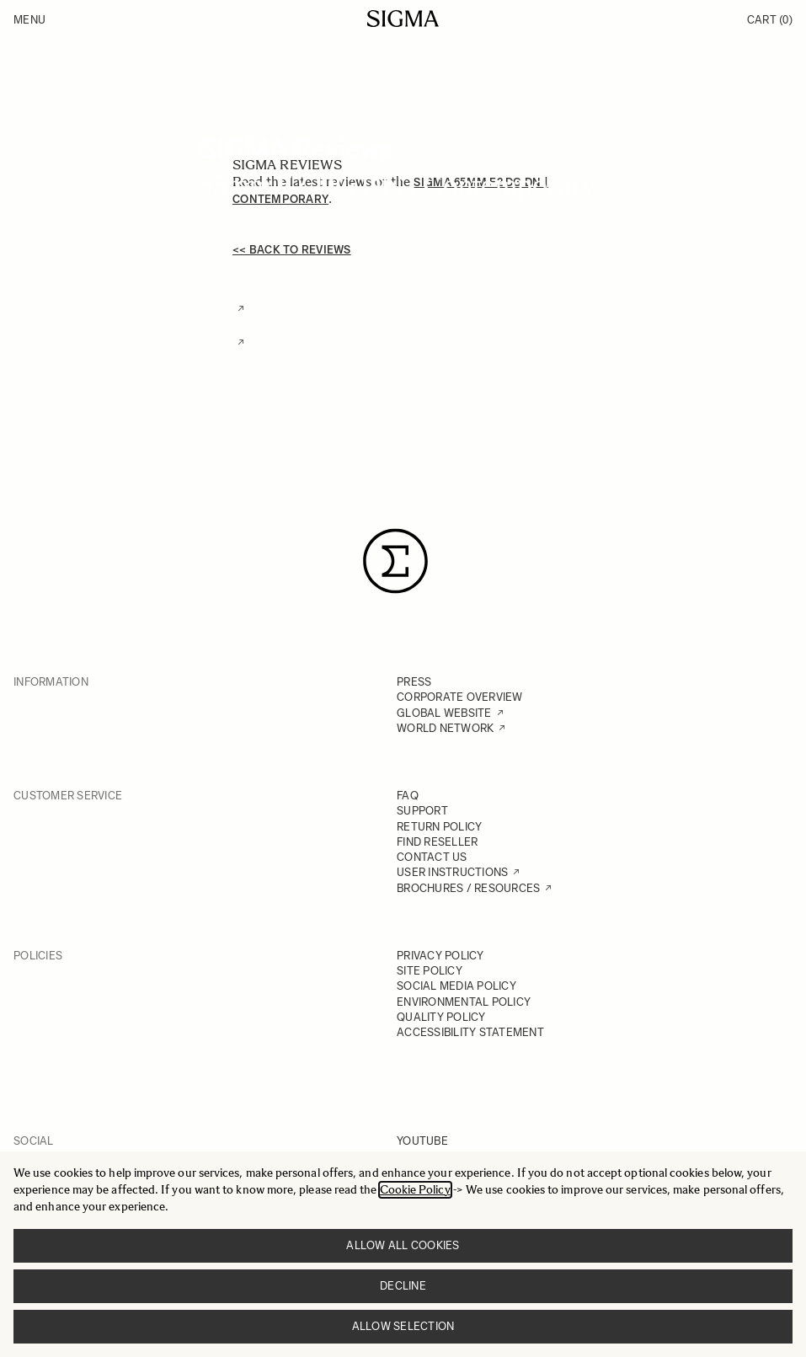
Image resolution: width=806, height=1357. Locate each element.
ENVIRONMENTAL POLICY (464, 1002)
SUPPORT (422, 810)
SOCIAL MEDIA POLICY (456, 986)
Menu (29, 19)
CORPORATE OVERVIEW (460, 697)
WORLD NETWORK (445, 728)
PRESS (414, 682)
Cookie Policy (415, 1190)
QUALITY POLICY (441, 1017)
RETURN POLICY (439, 826)
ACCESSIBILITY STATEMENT (470, 1032)
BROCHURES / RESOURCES (468, 888)
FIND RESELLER (437, 842)
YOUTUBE (422, 1141)
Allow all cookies (402, 1245)
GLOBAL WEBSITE (444, 713)
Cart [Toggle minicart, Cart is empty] (770, 19)
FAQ (408, 795)
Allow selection (403, 1326)
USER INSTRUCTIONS (452, 872)
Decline (403, 1286)
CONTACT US (432, 857)
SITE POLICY (429, 970)
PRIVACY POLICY (440, 955)
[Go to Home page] (403, 18)
